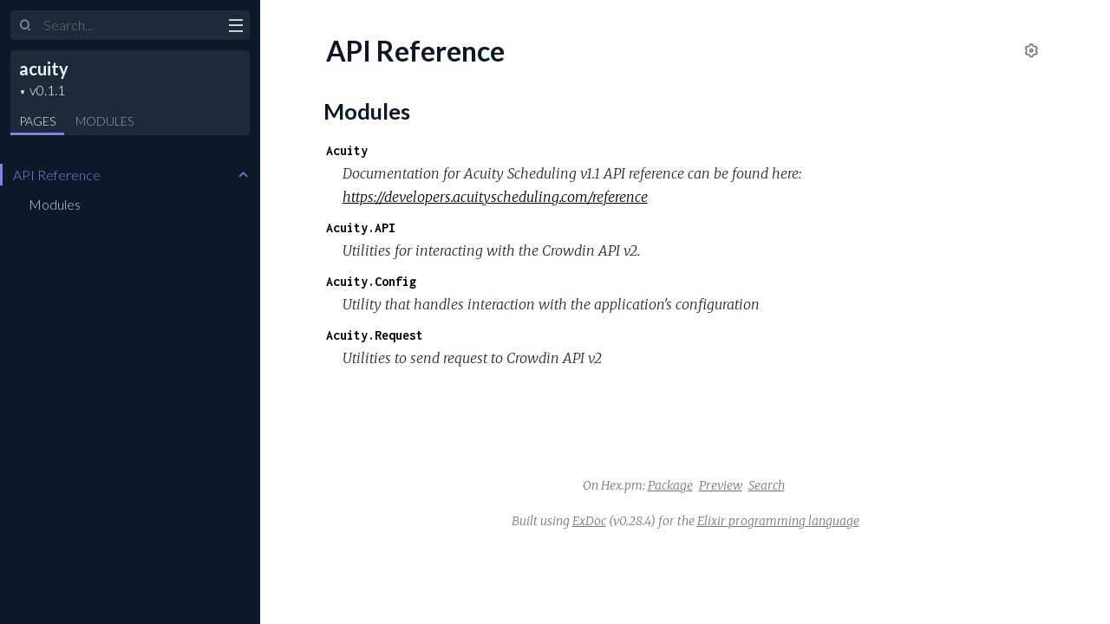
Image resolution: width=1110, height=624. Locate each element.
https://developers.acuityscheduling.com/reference (495, 196)
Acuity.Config (371, 281)
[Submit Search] (25, 26)
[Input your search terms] (130, 25)
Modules (104, 121)
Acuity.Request (374, 335)
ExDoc (589, 521)
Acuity (347, 150)
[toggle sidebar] (235, 27)
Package (670, 485)
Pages (37, 121)
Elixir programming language (778, 521)
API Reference (57, 174)
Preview (720, 485)
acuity (44, 68)
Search (766, 485)
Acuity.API (360, 227)
